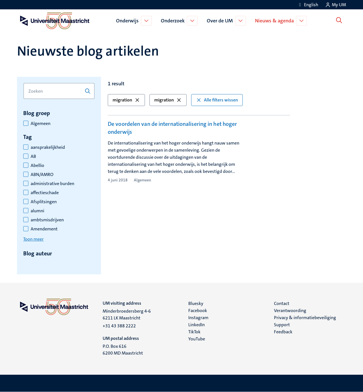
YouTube (196, 339)
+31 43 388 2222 (119, 326)
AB (33, 156)
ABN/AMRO (42, 174)
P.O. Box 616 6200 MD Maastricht (123, 349)
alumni (37, 211)
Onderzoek (174, 20)
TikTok (194, 332)
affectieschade (45, 192)
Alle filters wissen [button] (217, 100)
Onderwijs (128, 20)
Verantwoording (290, 310)
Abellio (37, 165)
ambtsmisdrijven (47, 220)
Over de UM (221, 20)
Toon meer (33, 239)
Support (282, 325)
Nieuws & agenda (275, 20)
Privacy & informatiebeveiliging (305, 318)
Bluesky (195, 303)
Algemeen (40, 123)
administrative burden (52, 183)
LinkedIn (196, 325)
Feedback (283, 332)
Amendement (44, 229)
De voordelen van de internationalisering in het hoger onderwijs (172, 127)
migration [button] (126, 100)
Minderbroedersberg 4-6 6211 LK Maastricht (127, 314)
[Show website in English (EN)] (307, 4)
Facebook (197, 310)
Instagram (198, 318)
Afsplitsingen (44, 202)
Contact (281, 303)
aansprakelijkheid (48, 147)
